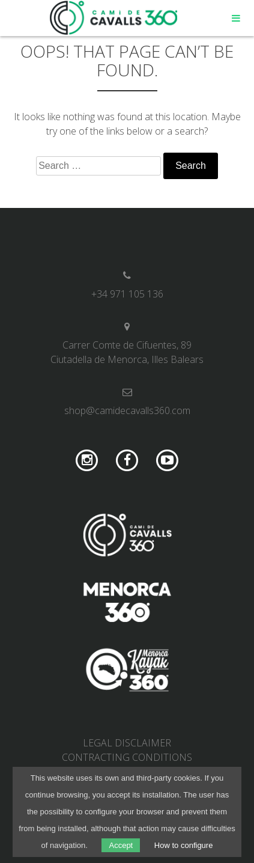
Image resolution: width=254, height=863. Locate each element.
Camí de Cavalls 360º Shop (114, 18)
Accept (121, 845)
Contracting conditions (127, 757)
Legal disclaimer (127, 742)
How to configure (183, 845)
